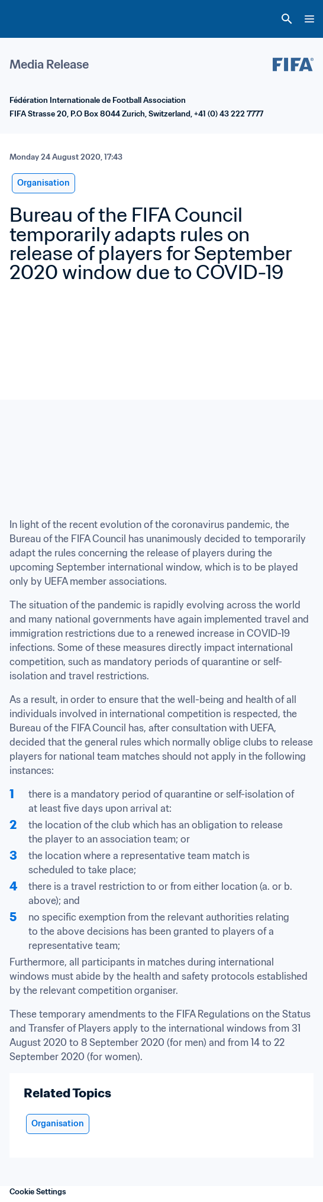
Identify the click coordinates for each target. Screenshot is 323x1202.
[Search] (287, 19)
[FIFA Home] (31, 19)
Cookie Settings (37, 1192)
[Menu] (309, 19)
